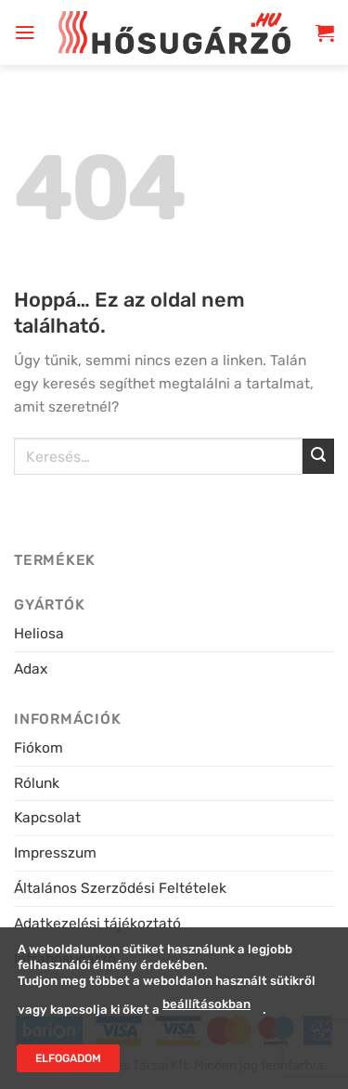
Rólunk (36, 783)
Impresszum (55, 852)
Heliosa (39, 633)
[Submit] (318, 457)
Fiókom (38, 747)
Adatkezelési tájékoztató (97, 923)
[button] (25, 32)
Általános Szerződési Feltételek (120, 888)
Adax (30, 668)
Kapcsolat (47, 817)
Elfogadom (68, 1058)
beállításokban (206, 1005)
